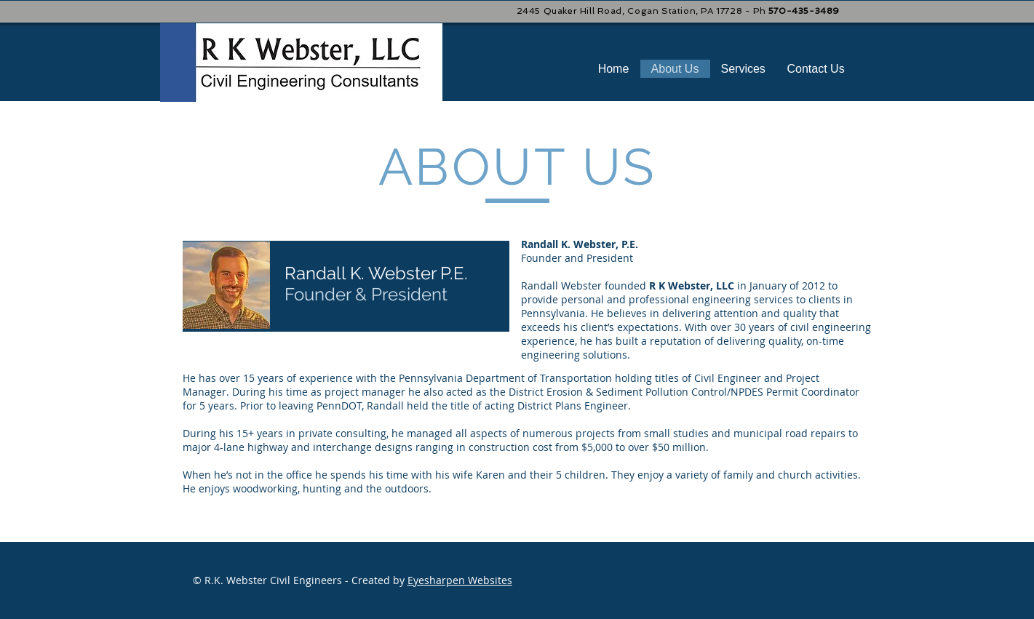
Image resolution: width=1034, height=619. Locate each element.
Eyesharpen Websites (459, 580)
